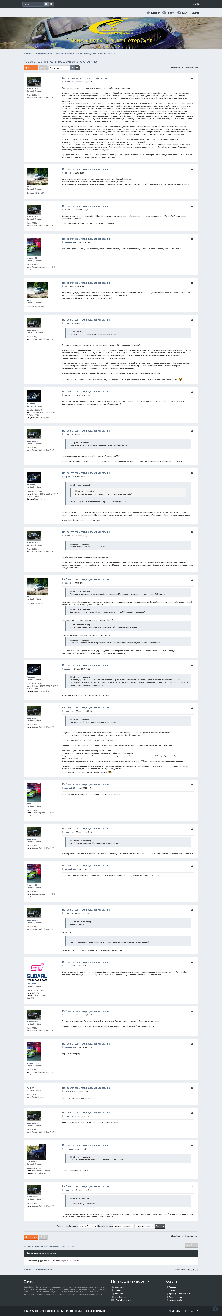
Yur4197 (30, 1088)
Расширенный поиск (51, 4)
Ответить (32, 68)
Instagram (119, 1294)
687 (41, 410)
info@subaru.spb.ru (123, 1300)
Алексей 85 (32, 258)
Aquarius (31, 403)
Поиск (46, 4)
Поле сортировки (116, 1226)
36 (40, 1168)
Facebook (119, 1290)
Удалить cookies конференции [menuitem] (40, 1311)
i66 (28, 186)
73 (38, 95)
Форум (172, 1290)
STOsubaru (32, 984)
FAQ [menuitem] (184, 12)
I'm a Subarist (120, 1297)
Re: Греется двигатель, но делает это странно (86, 169)
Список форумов (44, 1270)
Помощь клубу (175, 1300)
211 (42, 990)
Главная (155, 12)
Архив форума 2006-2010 (180, 1294)
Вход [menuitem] (197, 4)
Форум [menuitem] (171, 12)
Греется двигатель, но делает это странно (60, 61)
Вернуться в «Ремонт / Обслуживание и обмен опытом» (49, 1246)
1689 (42, 193)
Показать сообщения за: (77, 1226)
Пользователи (175, 1297)
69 (38, 264)
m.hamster (32, 88)
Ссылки (195, 12)
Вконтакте (119, 1287)
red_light (31, 1161)
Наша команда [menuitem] (66, 1311)
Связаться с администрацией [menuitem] (91, 1311)
